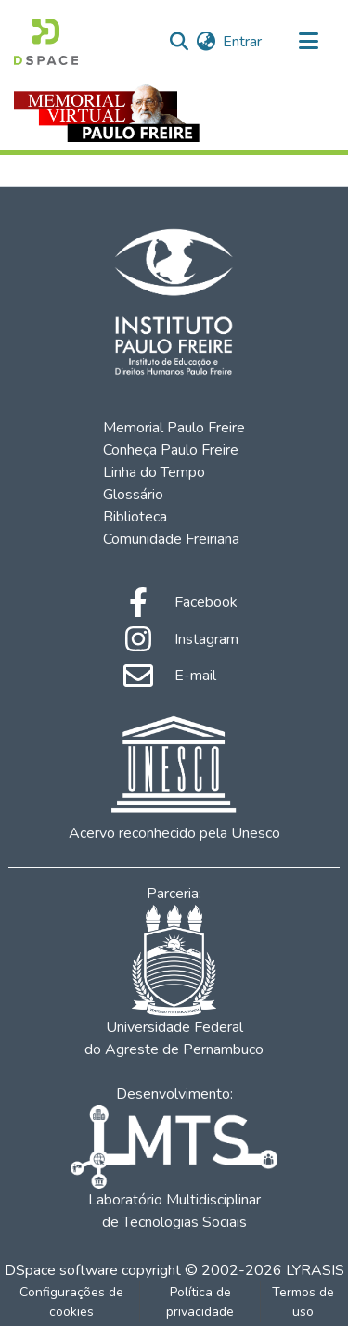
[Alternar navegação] (308, 41)
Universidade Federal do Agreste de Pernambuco (174, 982)
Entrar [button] (243, 42)
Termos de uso (303, 1301)
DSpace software (61, 1270)
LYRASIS (315, 1270)
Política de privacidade (200, 1301)
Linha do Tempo (154, 472)
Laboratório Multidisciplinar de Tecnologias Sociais (174, 1168)
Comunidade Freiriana (171, 539)
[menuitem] (205, 42)
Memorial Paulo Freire (174, 428)
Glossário (133, 494)
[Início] (46, 42)
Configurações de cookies (71, 1301)
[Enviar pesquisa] (178, 42)
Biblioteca (135, 517)
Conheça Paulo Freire (170, 450)
